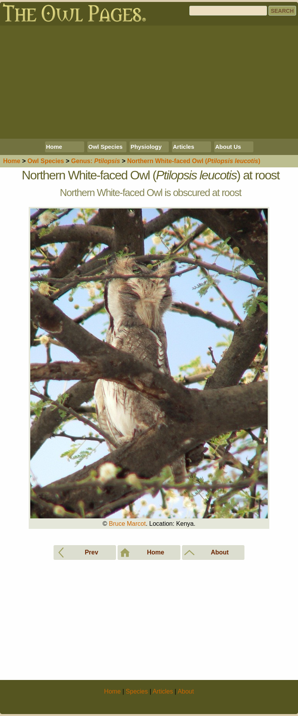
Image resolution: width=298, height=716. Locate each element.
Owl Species (105, 146)
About (186, 691)
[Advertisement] (149, 82)
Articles (183, 146)
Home (54, 146)
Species (46, 161)
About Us (228, 146)
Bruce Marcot (127, 523)
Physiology (146, 146)
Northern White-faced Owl (193, 161)
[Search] (228, 10)
